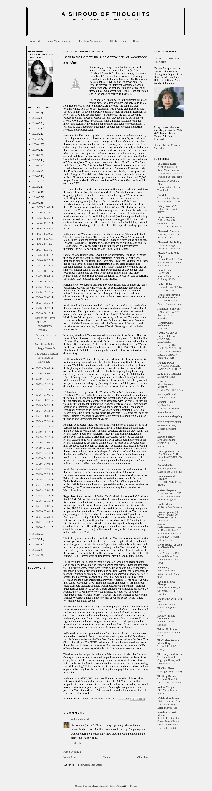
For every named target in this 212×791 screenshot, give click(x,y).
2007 (35, 539)
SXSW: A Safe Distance (169, 507)
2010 (35, 197)
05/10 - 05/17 (43, 431)
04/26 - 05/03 (43, 442)
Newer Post (69, 757)
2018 (35, 155)
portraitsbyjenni (166, 490)
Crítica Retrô (164, 284)
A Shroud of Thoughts (106, 14)
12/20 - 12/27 (43, 212)
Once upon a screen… (169, 451)
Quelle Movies (165, 504)
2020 (35, 144)
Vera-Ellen (162, 328)
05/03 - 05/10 (43, 437)
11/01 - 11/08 (43, 249)
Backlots (162, 195)
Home (136, 41)
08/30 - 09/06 (43, 297)
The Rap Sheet (165, 668)
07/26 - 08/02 (43, 373)
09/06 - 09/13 (43, 292)
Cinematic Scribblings (170, 242)
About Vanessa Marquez (60, 41)
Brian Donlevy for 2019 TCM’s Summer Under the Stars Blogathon (169, 496)
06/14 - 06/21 (43, 405)
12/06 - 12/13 (43, 223)
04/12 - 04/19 (43, 453)
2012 (35, 186)
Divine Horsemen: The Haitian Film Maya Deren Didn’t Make (168, 704)
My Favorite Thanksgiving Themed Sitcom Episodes (168, 408)
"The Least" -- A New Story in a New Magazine (168, 315)
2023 (35, 128)
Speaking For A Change (166, 583)
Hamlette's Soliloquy (169, 308)
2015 (35, 170)
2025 (35, 117)
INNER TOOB (165, 362)
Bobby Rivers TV (167, 206)
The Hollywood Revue (169, 654)
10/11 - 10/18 (43, 265)
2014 (35, 176)
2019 (35, 149)
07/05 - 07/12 (43, 389)
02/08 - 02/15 (43, 500)
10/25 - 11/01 (43, 255)
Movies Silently (166, 436)
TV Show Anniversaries (91, 41)
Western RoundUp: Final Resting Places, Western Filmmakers (169, 262)
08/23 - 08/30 (43, 302)
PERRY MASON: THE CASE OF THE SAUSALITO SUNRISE (169, 223)
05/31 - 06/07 (43, 416)
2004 (35, 555)
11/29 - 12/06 (43, 228)
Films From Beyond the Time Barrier (168, 296)
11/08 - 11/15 (43, 244)
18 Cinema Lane (166, 163)
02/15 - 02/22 (43, 495)
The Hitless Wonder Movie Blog (168, 641)
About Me (35, 41)
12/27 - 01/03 (43, 207)
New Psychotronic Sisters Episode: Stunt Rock (168, 574)
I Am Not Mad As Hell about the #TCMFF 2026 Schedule (169, 457)
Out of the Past (165, 465)
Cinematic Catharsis (169, 231)
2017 (35, 160)
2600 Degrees (131, 786)
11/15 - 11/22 (43, 239)
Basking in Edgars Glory (169, 671)
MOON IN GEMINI (169, 402)
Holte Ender (77, 719)
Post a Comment (72, 751)
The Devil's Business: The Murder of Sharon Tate (46, 357)
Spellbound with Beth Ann (169, 600)
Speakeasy (163, 567)
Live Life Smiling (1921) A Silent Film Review (167, 443)
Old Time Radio (118, 41)
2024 (35, 123)
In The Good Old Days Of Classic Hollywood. (167, 336)
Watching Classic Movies (167, 713)
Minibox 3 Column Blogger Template (91, 786)
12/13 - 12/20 (43, 217)
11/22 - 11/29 (43, 233)
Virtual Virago (165, 687)
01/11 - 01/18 (43, 522)
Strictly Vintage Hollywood (166, 617)
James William (116, 786)
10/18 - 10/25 (43, 260)
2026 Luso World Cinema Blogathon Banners (166, 607)
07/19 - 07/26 (43, 378)
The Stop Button (166, 676)
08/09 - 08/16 (43, 313)
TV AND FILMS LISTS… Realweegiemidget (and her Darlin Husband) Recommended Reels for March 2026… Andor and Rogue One (169, 530)
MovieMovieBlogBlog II (169, 418)
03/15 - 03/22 (43, 474)
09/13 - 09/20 (43, 286)
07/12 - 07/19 (43, 384)
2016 (35, 165)
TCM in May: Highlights (170, 389)
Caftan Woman (166, 217)
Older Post (143, 757)
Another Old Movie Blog (168, 182)
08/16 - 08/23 (43, 308)
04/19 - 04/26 (43, 447)
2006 (35, 544)
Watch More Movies (168, 698)
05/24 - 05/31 (43, 421)
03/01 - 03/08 (43, 484)
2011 (35, 192)
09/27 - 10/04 (43, 276)
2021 (35, 139)
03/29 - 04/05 (43, 463)
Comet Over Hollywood (164, 271)
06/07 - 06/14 (43, 410)
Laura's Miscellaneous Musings (165, 384)
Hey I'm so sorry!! (166, 397)
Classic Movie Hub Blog (168, 254)
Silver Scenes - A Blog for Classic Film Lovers (169, 547)
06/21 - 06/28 (43, 400)
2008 (35, 533)
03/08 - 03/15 (43, 479)
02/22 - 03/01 (43, 490)
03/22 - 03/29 (43, 469)
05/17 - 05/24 (43, 426)
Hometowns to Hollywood (165, 324)
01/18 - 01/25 (43, 516)
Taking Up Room (167, 629)
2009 (35, 202)
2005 (35, 549)
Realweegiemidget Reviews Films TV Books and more (167, 515)
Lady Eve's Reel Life (169, 373)
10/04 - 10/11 (43, 270)
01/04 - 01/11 (43, 527)
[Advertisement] (106, 29)
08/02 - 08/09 (43, 368)
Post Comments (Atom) (90, 764)
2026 (35, 112)
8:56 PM (76, 743)
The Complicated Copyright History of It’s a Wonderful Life (169, 660)
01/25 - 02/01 (43, 511)
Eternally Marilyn (166, 376)
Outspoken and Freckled (166, 477)
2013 (35, 181)
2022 (35, 133)
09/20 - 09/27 (43, 281)
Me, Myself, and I (167, 394)
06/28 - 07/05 (43, 394)
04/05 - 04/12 (43, 458)
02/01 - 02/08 (43, 506)
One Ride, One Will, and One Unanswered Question (169, 590)
